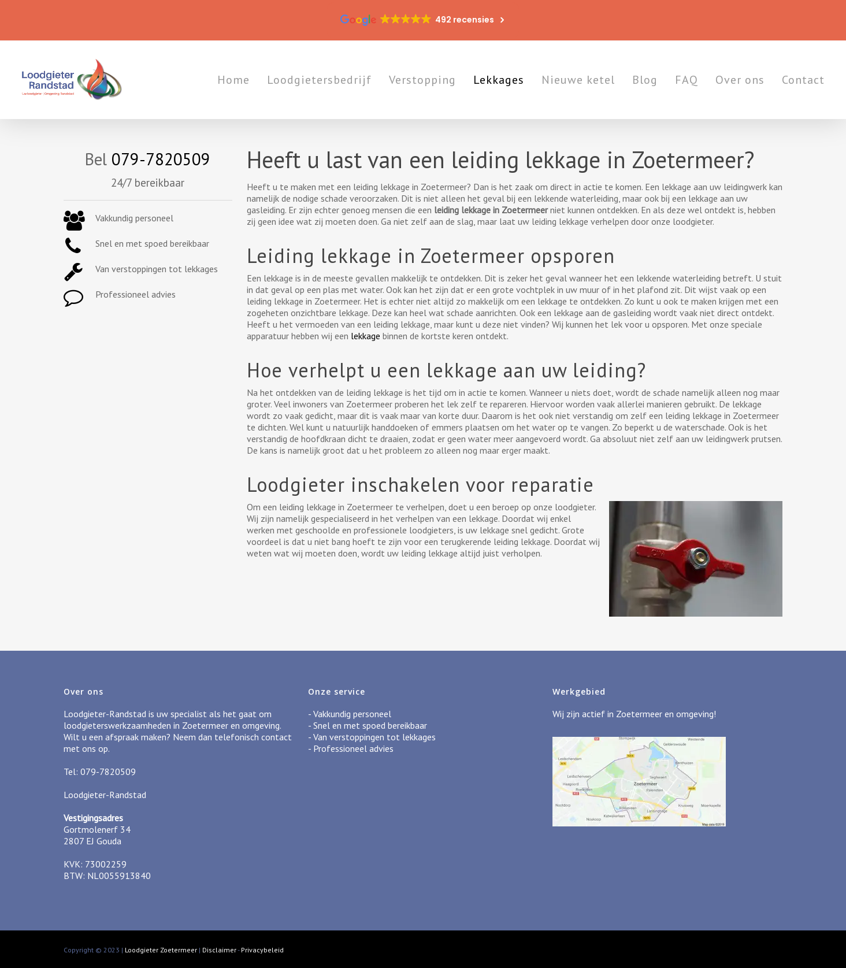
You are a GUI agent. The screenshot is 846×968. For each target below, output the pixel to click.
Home (233, 80)
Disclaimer (219, 949)
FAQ (686, 80)
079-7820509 (161, 159)
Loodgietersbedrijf (319, 80)
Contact (803, 80)
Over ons (740, 80)
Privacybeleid (262, 949)
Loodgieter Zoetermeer (161, 949)
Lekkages (498, 80)
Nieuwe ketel (578, 80)
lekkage (365, 336)
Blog (645, 80)
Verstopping (422, 80)
